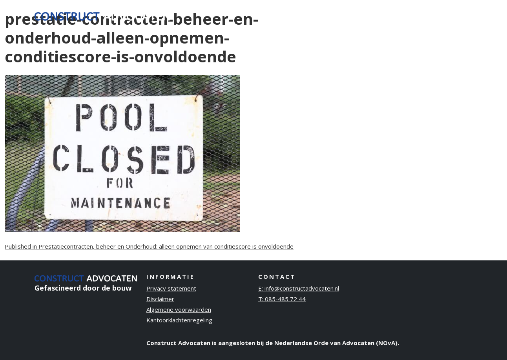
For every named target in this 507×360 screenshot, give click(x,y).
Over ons (369, 15)
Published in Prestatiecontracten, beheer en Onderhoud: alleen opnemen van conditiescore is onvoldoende (149, 246)
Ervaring (330, 15)
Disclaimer (160, 299)
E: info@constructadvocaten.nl (298, 288)
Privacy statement (171, 288)
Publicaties (412, 15)
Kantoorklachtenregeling (179, 320)
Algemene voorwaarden (178, 309)
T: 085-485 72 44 (282, 299)
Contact (453, 15)
